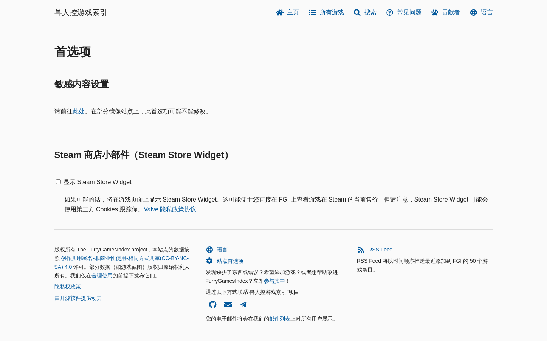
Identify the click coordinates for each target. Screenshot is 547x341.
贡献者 (445, 12)
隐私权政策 (67, 287)
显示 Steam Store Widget (98, 182)
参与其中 (274, 281)
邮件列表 (279, 319)
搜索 (365, 12)
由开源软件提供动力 (78, 298)
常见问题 (403, 12)
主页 (287, 12)
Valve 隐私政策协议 (170, 209)
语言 (481, 12)
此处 (79, 111)
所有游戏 (326, 12)
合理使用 (102, 276)
